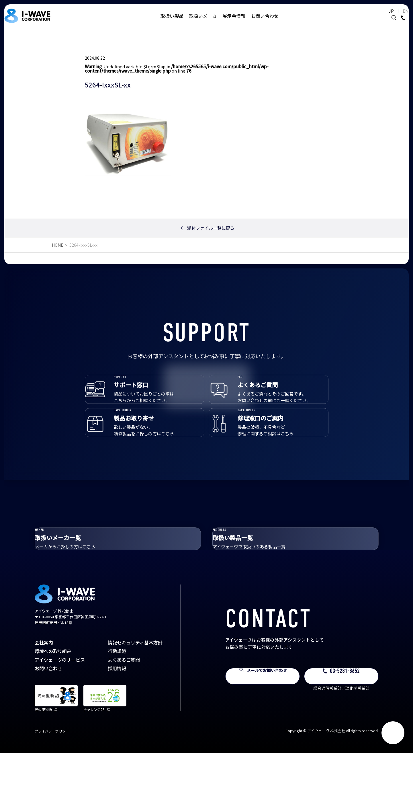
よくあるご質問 (124, 699)
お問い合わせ (265, 21)
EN (391, 16)
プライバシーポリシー (52, 771)
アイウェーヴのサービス (60, 699)
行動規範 (117, 691)
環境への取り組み (53, 691)
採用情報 (117, 708)
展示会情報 (233, 21)
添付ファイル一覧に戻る (206, 228)
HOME (57, 245)
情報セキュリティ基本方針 (135, 682)
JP (376, 16)
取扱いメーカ (203, 21)
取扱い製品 (171, 21)
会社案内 (44, 682)
